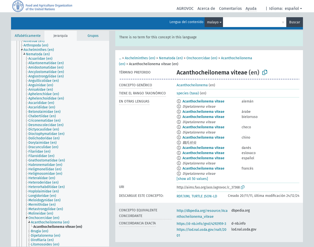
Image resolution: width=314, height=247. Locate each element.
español (292, 8)
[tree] (60, 144)
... (120, 58)
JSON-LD (210, 196)
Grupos (93, 36)
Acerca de (206, 8)
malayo (213, 22)
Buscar (294, 22)
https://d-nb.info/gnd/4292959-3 (201, 224)
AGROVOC (185, 8)
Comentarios (230, 8)
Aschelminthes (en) (140, 58)
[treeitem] (36, 41)
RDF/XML (183, 196)
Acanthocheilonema (192, 85)
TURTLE (197, 196)
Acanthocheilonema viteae (203, 101)
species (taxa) (188, 93)
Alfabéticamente (28, 36)
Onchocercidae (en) (201, 58)
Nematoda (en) (171, 58)
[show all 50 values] (192, 179)
